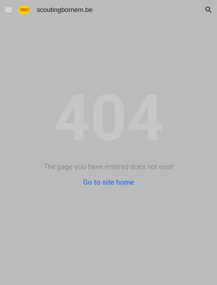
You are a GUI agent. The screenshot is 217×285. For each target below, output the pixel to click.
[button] (8, 9)
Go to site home (108, 182)
